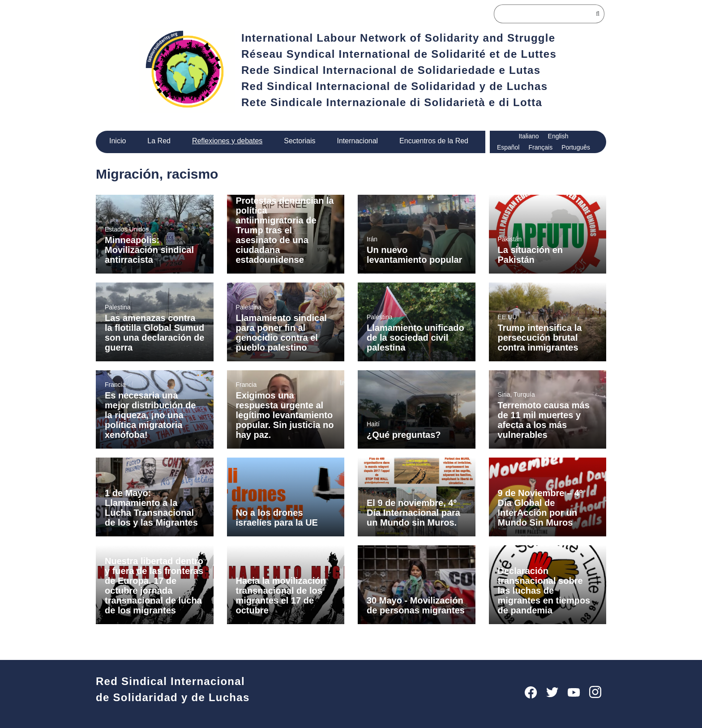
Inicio (118, 141)
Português (576, 147)
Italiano (529, 136)
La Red (159, 141)
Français (540, 147)
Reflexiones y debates (226, 141)
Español (508, 147)
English (559, 136)
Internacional (357, 141)
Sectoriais (299, 141)
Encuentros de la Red (434, 141)
